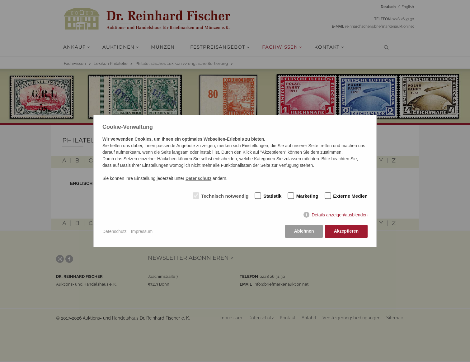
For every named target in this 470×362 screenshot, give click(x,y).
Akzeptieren (346, 231)
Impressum (142, 231)
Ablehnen (304, 231)
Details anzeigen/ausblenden (340, 215)
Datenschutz (114, 231)
